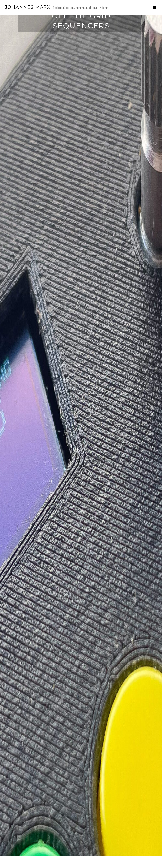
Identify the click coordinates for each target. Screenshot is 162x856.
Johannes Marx (27, 7)
